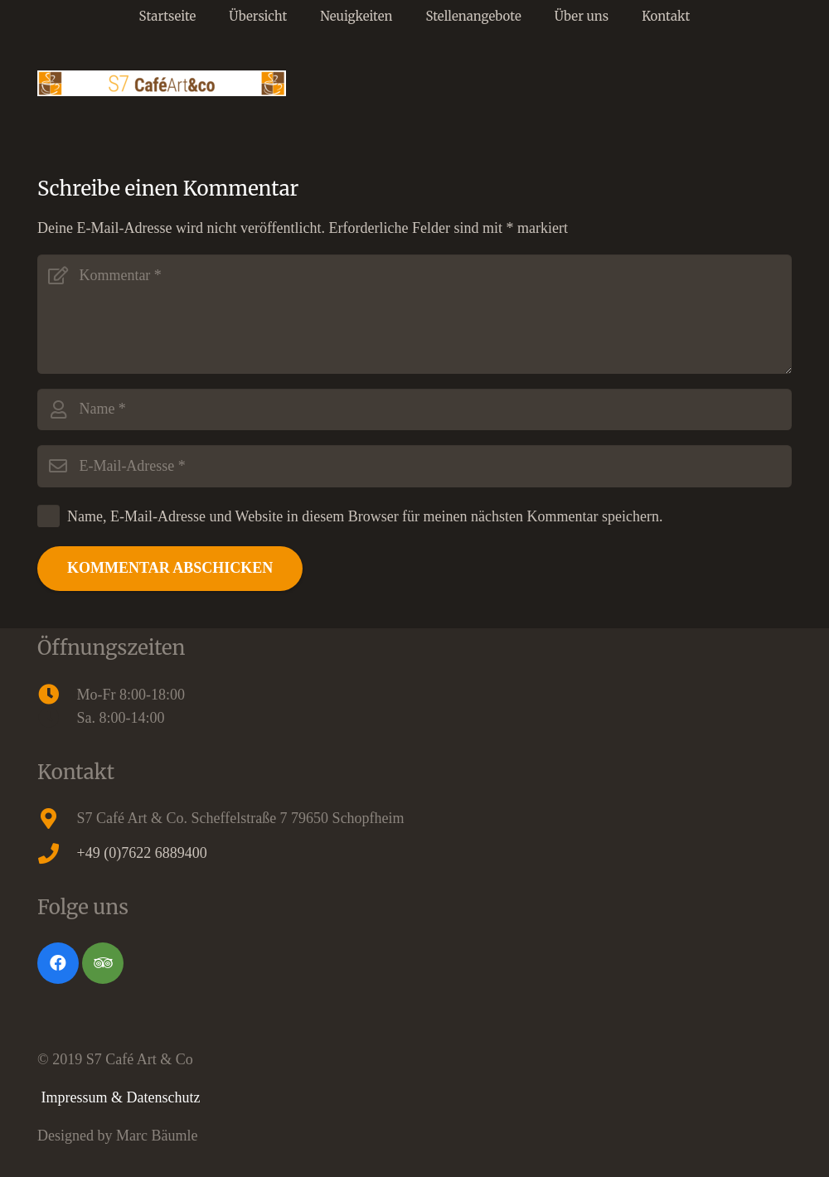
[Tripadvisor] (103, 963)
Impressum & (84, 1097)
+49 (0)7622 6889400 (142, 853)
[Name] (414, 409)
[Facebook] (58, 963)
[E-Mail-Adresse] (414, 466)
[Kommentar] (414, 314)
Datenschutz (164, 1097)
